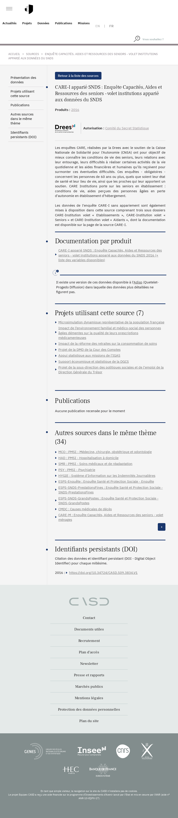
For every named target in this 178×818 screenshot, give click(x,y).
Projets (27, 23)
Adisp (138, 282)
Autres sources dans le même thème (22, 118)
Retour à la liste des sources (78, 76)
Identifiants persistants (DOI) (24, 134)
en (97, 26)
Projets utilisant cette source (22, 93)
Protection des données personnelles (89, 709)
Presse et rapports (89, 675)
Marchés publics (89, 686)
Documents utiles (89, 629)
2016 (75, 110)
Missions (84, 23)
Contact (89, 617)
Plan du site (89, 721)
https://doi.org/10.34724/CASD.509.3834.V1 (103, 572)
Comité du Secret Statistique (127, 128)
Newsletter (89, 663)
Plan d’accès (89, 652)
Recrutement (89, 640)
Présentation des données (23, 79)
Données (43, 23)
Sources (32, 54)
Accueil (14, 54)
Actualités (9, 23)
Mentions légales (89, 698)
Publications (63, 23)
